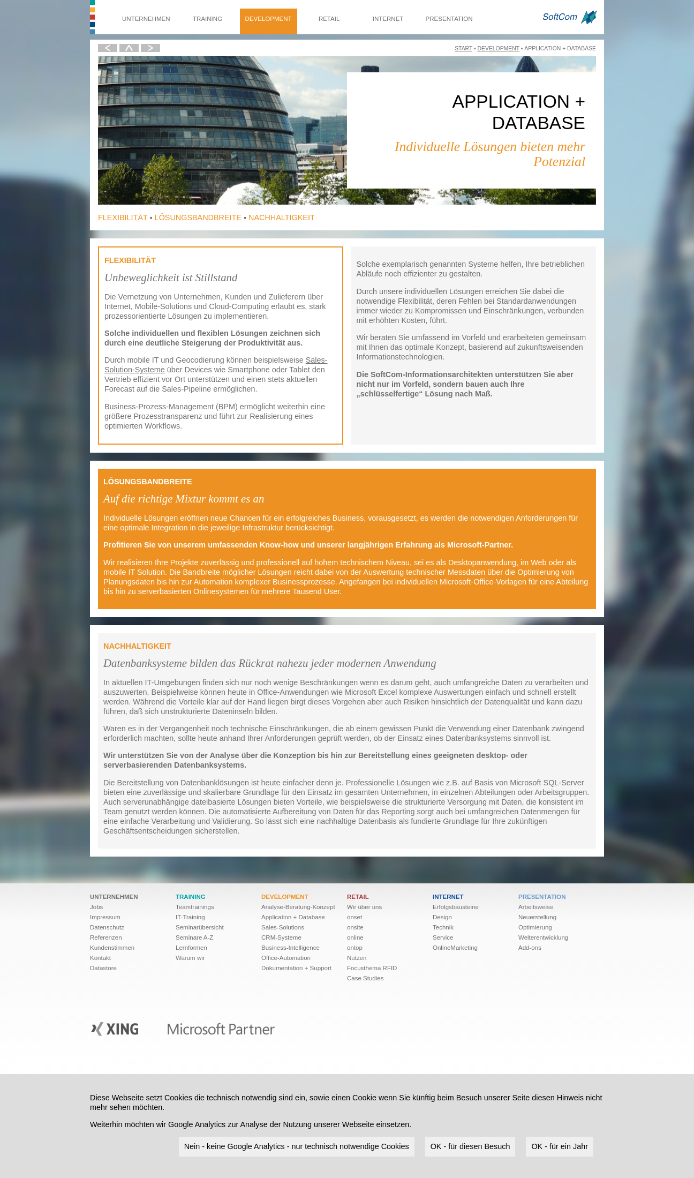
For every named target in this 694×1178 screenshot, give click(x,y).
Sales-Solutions (282, 927)
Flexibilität (123, 217)
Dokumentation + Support (296, 968)
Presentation (449, 19)
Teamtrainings (195, 907)
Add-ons (529, 947)
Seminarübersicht (200, 927)
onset (354, 917)
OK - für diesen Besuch (470, 1146)
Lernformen (191, 947)
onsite (355, 927)
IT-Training (190, 917)
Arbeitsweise (535, 907)
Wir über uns (364, 907)
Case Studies (365, 978)
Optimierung (535, 927)
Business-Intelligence (290, 947)
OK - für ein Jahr (559, 1146)
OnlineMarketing (455, 947)
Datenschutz (107, 927)
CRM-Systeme (281, 937)
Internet (388, 19)
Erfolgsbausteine (456, 907)
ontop (355, 947)
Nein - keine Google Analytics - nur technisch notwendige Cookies (296, 1146)
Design (442, 917)
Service (443, 937)
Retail (329, 19)
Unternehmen (146, 19)
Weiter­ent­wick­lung (543, 937)
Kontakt (100, 958)
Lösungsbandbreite (198, 217)
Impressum (105, 917)
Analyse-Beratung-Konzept (298, 907)
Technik (443, 927)
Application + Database (293, 917)
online (355, 937)
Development (268, 19)
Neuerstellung (537, 917)
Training (207, 19)
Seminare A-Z (194, 937)
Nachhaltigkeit (281, 217)
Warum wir (190, 958)
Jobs (96, 907)
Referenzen (106, 937)
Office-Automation (286, 958)
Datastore (103, 968)
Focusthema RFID (372, 968)
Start (463, 48)
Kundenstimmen (112, 947)
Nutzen (357, 958)
